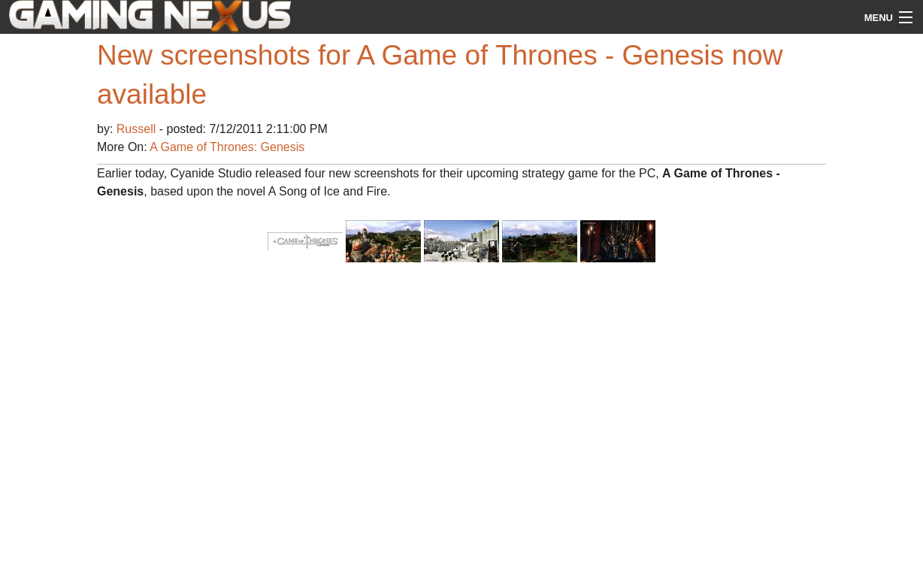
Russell (138, 129)
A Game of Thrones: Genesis (227, 147)
